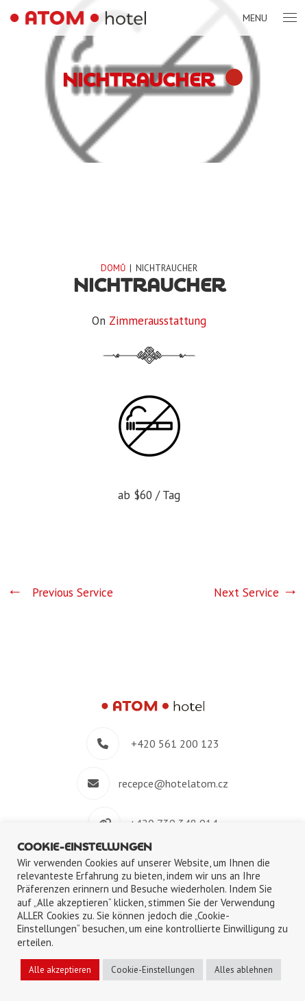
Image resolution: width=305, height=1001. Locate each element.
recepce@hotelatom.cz (173, 783)
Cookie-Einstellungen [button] (153, 970)
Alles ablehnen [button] (244, 970)
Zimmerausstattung (157, 320)
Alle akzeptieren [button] (60, 970)
